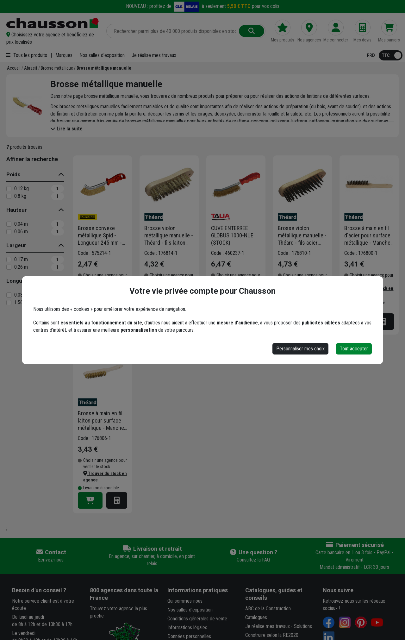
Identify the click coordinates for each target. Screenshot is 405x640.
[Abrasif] (30, 68)
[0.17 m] (8, 259)
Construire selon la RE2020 (271, 635)
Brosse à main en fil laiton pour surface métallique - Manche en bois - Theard (101, 420)
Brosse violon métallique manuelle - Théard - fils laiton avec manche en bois (168, 235)
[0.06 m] (8, 231)
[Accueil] (14, 68)
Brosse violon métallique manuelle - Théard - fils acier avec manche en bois (302, 235)
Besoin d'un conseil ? (39, 590)
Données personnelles (189, 636)
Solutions (303, 626)
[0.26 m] (8, 267)
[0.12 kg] (8, 188)
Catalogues (256, 617)
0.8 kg (20, 196)
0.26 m (21, 267)
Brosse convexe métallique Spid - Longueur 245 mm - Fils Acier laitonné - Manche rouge (100, 235)
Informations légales (187, 627)
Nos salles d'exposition (102, 55)
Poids (13, 174)
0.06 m (21, 232)
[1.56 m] (8, 302)
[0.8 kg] (8, 196)
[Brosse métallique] (57, 68)
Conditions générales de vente (197, 619)
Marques (63, 55)
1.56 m (21, 302)
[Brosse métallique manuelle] (104, 68)
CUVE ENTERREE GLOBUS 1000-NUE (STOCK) (232, 235)
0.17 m (21, 259)
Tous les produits (26, 55)
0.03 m (21, 295)
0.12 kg (21, 188)
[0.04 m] (8, 224)
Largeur (16, 245)
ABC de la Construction (268, 608)
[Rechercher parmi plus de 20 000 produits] (173, 31)
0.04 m (21, 224)
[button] (52, 38)
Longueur (18, 281)
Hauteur (16, 210)
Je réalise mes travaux (154, 55)
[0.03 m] (8, 295)
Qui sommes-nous (184, 601)
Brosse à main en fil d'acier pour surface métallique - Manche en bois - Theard (367, 235)
